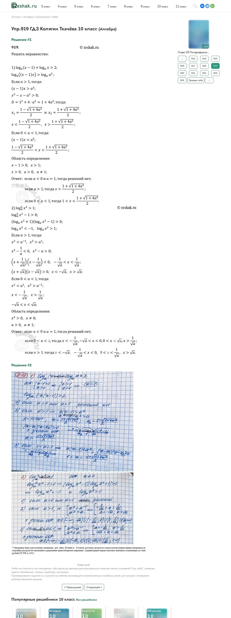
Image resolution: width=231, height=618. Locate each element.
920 (182, 73)
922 (204, 73)
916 (182, 66)
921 (193, 73)
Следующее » (94, 587)
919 (215, 66)
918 (204, 66)
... (182, 58)
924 (182, 80)
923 (215, 73)
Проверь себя (196, 80)
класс (45, 6)
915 (215, 58)
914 (204, 58)
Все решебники (86, 599)
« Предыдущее (72, 587)
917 (193, 66)
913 (193, 58)
